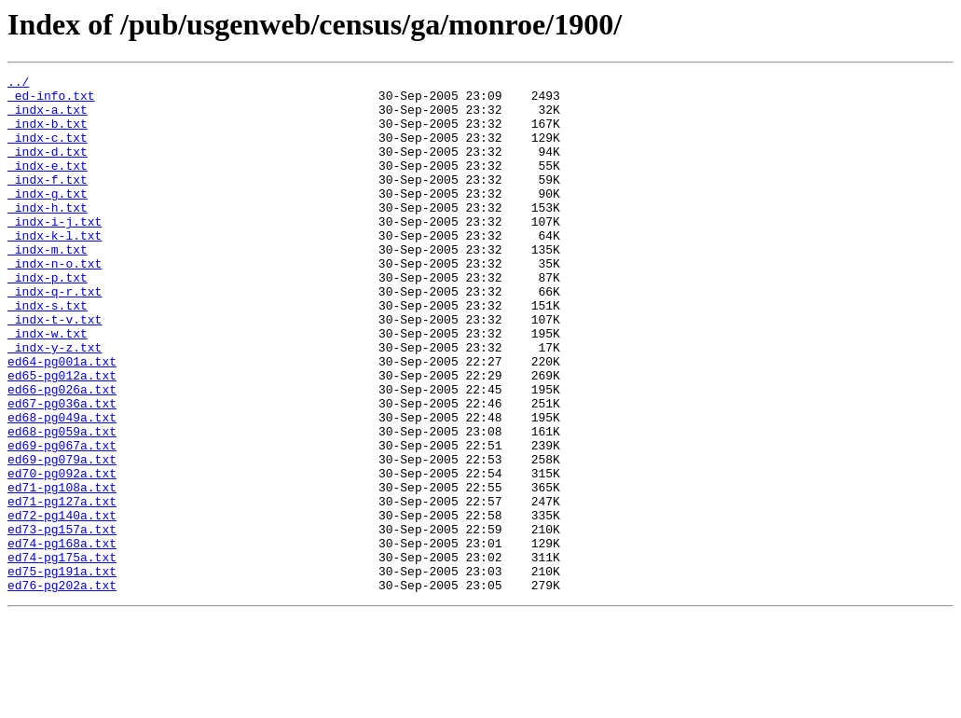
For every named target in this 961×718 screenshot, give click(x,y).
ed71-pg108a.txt (62, 570)
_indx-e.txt (47, 184)
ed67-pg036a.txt (62, 470)
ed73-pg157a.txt (62, 621)
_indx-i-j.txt (54, 251)
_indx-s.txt (47, 352)
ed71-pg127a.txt (62, 587)
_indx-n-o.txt (54, 302)
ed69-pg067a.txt (62, 520)
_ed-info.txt (51, 100)
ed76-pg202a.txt (62, 688)
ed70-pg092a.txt (62, 553)
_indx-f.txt (47, 201)
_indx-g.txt (47, 218)
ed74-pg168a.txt (62, 637)
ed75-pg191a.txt (62, 671)
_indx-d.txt (47, 167)
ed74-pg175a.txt (62, 654)
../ (18, 84)
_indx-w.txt (47, 386)
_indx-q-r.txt (54, 335)
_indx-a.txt (47, 117)
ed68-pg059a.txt (62, 503)
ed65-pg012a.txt (62, 436)
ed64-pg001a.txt (62, 419)
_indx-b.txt (47, 134)
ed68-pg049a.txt (62, 486)
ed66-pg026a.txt (62, 453)
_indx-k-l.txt (54, 268)
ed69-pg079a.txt (62, 537)
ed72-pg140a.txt (62, 604)
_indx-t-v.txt (54, 369)
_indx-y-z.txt (54, 402)
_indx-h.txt (47, 235)
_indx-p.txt (47, 319)
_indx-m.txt (47, 285)
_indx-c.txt (47, 151)
